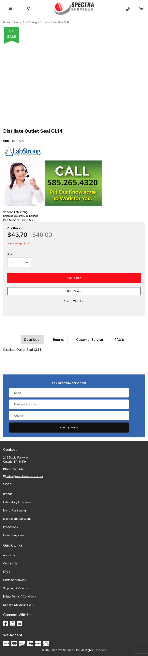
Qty (9, 254)
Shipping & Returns (15, 588)
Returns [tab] (58, 340)
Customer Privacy (14, 580)
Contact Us (10, 563)
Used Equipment (13, 535)
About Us (9, 555)
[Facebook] (5, 623)
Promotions (10, 527)
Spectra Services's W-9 (18, 604)
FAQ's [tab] (119, 340)
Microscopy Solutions (17, 518)
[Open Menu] (10, 8)
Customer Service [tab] (89, 340)
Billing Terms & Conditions (20, 596)
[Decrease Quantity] (11, 262)
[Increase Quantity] (27, 262)
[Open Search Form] (29, 8)
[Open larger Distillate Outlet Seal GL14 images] (74, 84)
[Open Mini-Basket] (142, 8)
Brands (7, 494)
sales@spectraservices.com (24, 476)
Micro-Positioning (14, 510)
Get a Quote (74, 291)
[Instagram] (12, 623)
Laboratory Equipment (17, 502)
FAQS (6, 571)
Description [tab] (32, 340)
